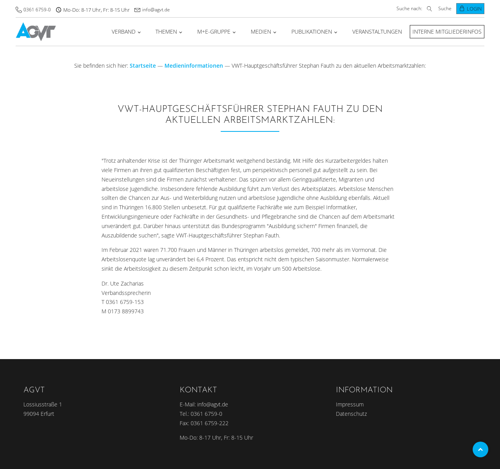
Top (480, 449)
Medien (261, 31)
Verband (124, 31)
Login (474, 8)
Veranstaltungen (377, 31)
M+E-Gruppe (213, 31)
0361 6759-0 (37, 9)
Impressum (350, 404)
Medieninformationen (193, 65)
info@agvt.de (156, 9)
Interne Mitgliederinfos (447, 31)
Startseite (143, 65)
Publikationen (311, 31)
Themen (166, 31)
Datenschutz (351, 413)
